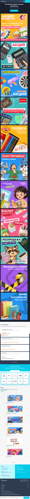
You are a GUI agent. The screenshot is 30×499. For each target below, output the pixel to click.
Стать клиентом (14, 10)
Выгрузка (2, 488)
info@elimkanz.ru (4, 469)
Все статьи (14, 462)
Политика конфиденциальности (6, 491)
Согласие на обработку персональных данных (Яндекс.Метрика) (10, 494)
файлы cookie (7, 497)
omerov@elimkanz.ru (20, 469)
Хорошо (26, 497)
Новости (2, 391)
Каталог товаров (15, 362)
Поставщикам (3, 485)
